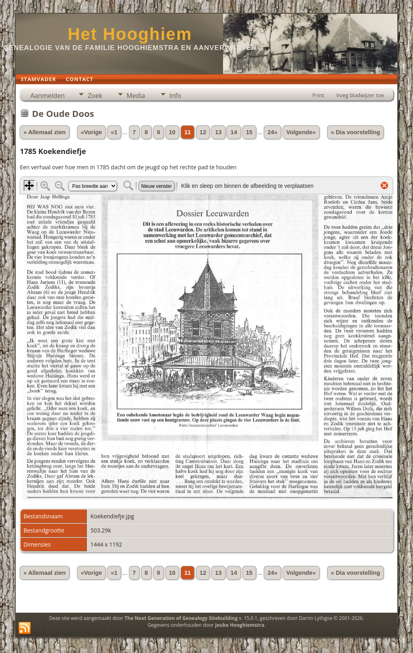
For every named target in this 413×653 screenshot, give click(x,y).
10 (172, 132)
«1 (114, 132)
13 (218, 132)
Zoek (95, 95)
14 (233, 132)
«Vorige (91, 132)
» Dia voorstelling (355, 132)
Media (136, 95)
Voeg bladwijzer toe (360, 95)
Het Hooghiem (130, 34)
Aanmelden (47, 95)
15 (249, 132)
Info (175, 95)
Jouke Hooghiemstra (239, 625)
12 (203, 132)
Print (318, 95)
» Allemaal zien (44, 132)
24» (272, 132)
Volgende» (301, 132)
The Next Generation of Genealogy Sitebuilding (181, 618)
